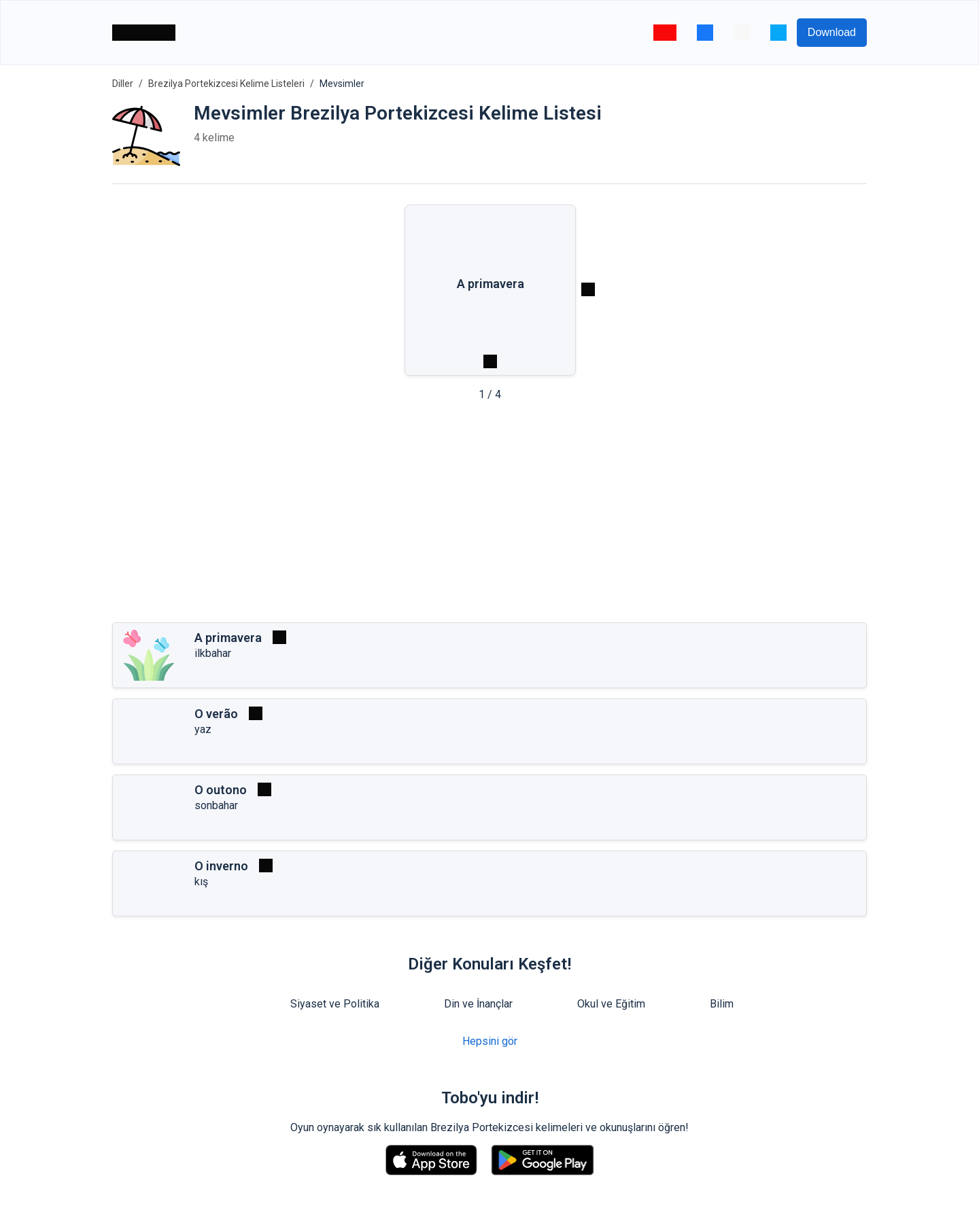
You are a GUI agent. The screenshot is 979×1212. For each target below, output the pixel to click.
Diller (122, 83)
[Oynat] (279, 637)
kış (201, 881)
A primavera (228, 637)
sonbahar (216, 805)
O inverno (221, 866)
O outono (220, 790)
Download (832, 32)
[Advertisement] (489, 516)
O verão (216, 714)
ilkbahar (212, 653)
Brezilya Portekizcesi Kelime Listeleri (226, 83)
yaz (202, 729)
